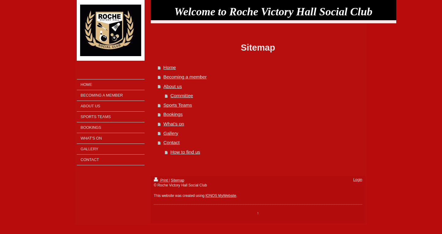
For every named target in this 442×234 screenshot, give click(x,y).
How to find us (185, 152)
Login (357, 180)
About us (172, 86)
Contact (171, 142)
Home (169, 67)
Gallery (170, 133)
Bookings (173, 114)
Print (161, 180)
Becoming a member (185, 76)
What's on (173, 123)
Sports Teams (177, 105)
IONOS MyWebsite (220, 196)
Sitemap (177, 180)
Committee (181, 95)
